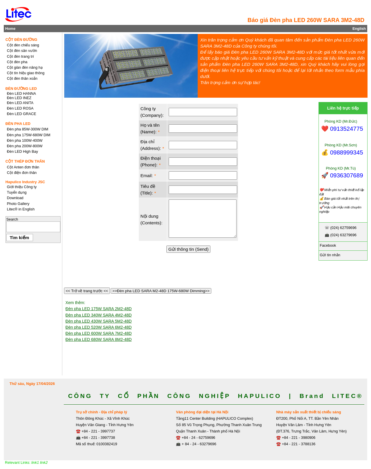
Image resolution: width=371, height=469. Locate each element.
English (359, 28)
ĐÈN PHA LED (18, 123)
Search (12, 219)
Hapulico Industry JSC (25, 182)
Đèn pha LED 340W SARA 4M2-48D (99, 315)
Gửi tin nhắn (329, 255)
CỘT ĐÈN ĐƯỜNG (21, 39)
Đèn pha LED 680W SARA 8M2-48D (99, 339)
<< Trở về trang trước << (87, 291)
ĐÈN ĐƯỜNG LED (21, 88)
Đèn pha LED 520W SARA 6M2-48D (99, 327)
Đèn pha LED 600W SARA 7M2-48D (99, 333)
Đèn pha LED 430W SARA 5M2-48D (99, 321)
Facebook (327, 245)
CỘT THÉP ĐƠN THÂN (25, 161)
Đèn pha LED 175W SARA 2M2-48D (99, 308)
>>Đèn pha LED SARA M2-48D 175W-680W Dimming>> (161, 291)
